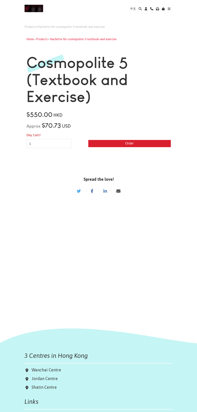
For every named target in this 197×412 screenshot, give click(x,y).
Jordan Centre (43, 378)
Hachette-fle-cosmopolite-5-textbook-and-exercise (71, 26)
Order (129, 143)
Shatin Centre (43, 387)
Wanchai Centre (46, 369)
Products (30, 26)
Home (30, 39)
